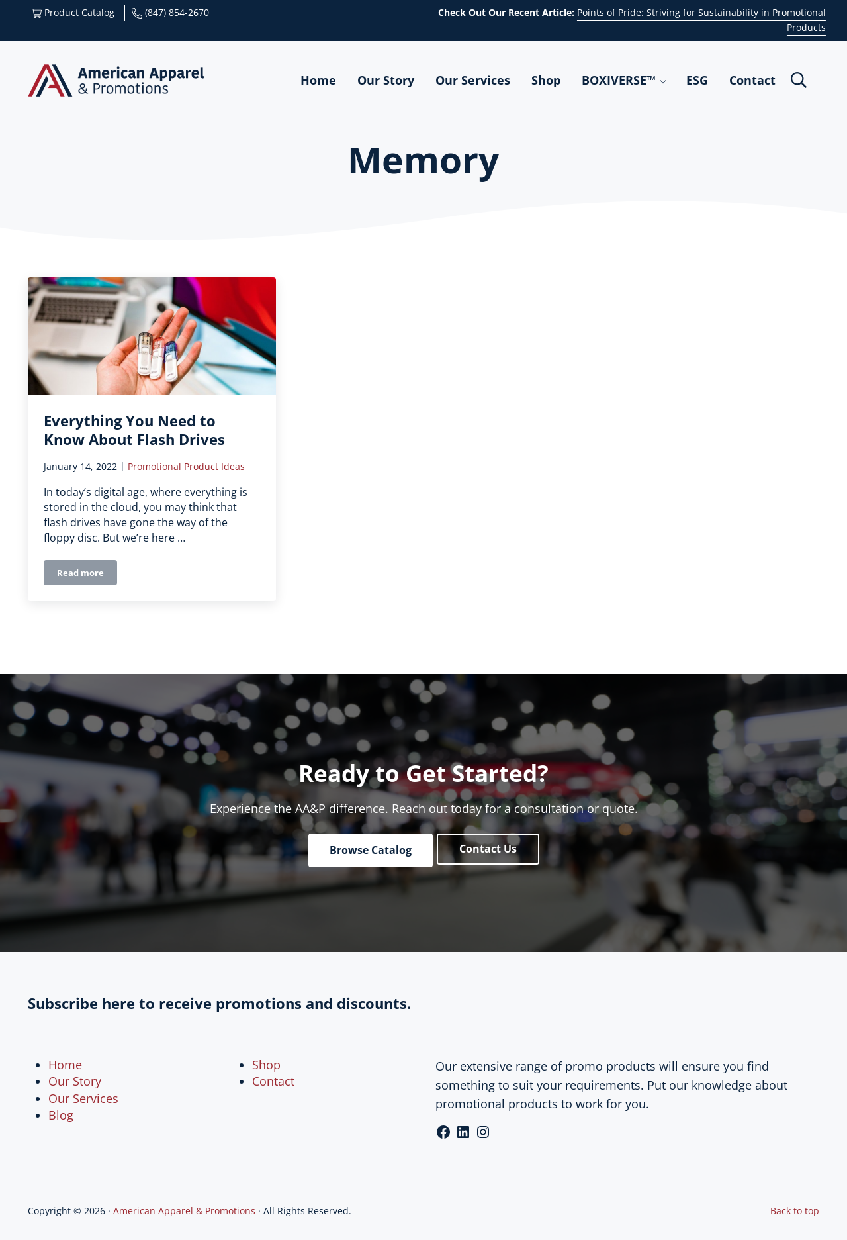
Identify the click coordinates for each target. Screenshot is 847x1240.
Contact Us (488, 848)
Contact (273, 1081)
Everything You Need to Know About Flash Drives (134, 433)
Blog (60, 1115)
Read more (87, 578)
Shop (266, 1065)
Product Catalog (72, 12)
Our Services (83, 1098)
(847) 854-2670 (170, 12)
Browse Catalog (371, 850)
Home (65, 1065)
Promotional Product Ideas (186, 469)
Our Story (74, 1081)
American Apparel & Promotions (184, 1210)
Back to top (794, 1210)
